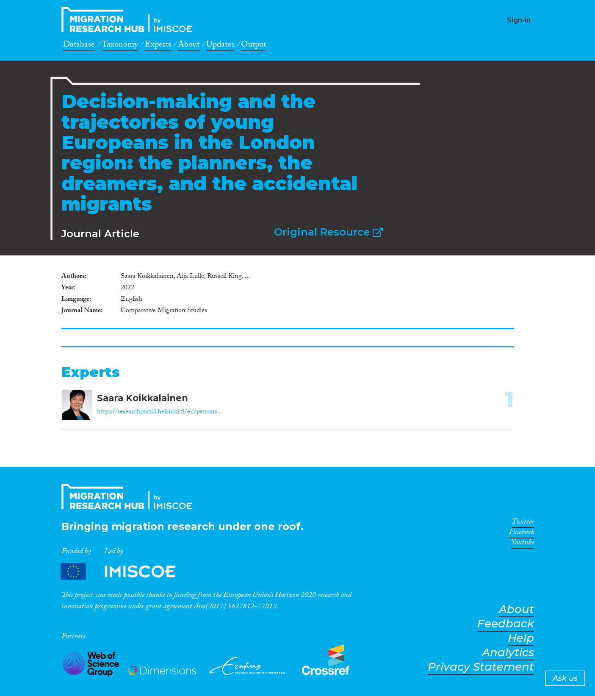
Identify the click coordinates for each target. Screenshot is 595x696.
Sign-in (519, 20)
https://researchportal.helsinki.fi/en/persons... (159, 412)
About (188, 45)
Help (521, 638)
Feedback (505, 623)
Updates (220, 45)
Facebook (521, 533)
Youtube (522, 544)
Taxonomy (120, 45)
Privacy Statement (481, 667)
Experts (158, 45)
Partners (125, 571)
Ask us (565, 678)
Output (253, 45)
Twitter (523, 523)
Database (79, 45)
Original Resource (328, 232)
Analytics (508, 652)
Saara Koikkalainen (142, 398)
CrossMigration (129, 19)
